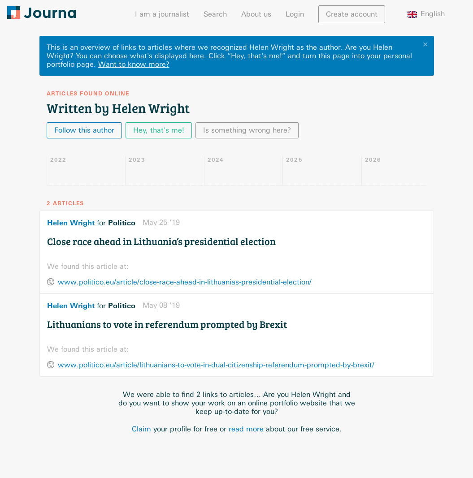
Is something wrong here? (247, 130)
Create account (352, 14)
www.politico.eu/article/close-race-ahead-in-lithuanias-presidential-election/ (185, 282)
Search (215, 14)
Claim (141, 429)
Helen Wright (71, 222)
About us (256, 14)
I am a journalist (162, 14)
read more (246, 429)
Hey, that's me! (158, 130)
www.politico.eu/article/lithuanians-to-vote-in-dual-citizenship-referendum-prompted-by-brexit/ (216, 365)
